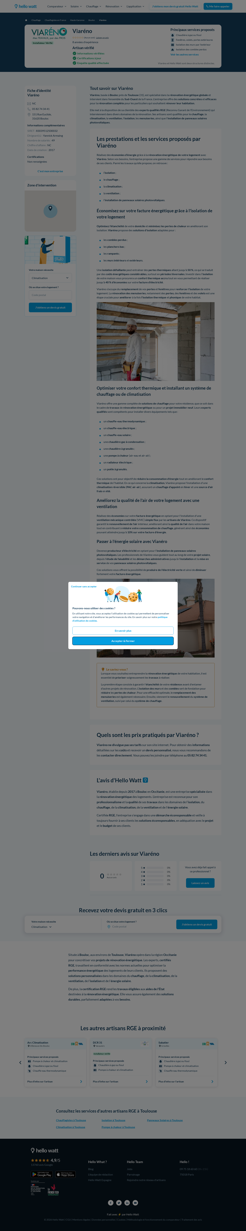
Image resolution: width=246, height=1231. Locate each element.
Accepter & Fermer (123, 640)
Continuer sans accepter (84, 586)
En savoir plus (123, 630)
